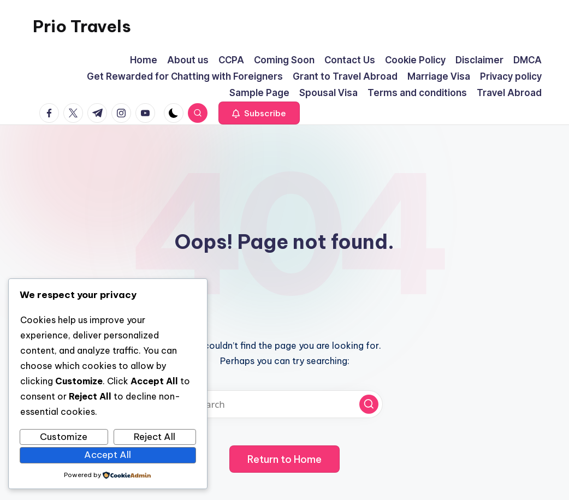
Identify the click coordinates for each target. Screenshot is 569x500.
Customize (63, 437)
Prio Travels (82, 26)
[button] (259, 113)
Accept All (107, 455)
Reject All (154, 437)
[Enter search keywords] (284, 404)
